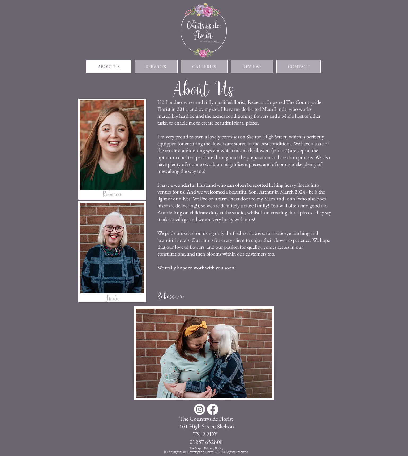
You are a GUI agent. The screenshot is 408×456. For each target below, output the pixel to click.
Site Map (195, 448)
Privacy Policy (214, 448)
